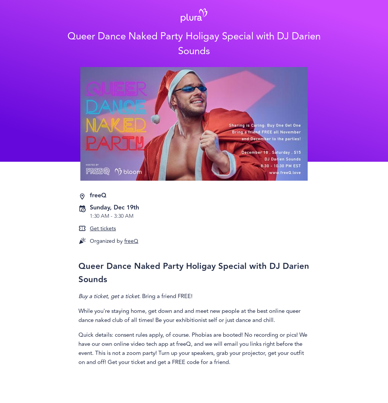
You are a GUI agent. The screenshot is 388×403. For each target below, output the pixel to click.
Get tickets (103, 229)
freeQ (131, 241)
